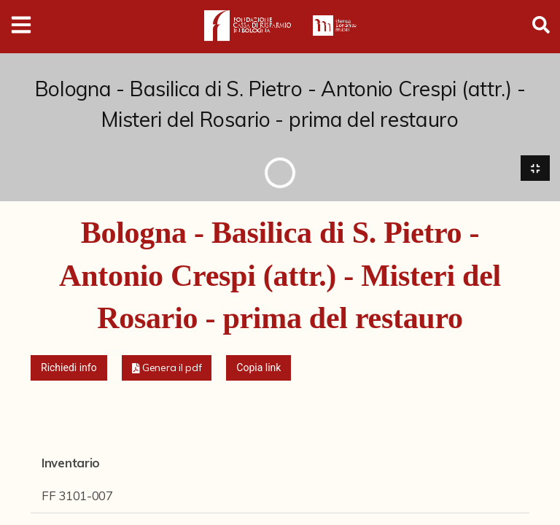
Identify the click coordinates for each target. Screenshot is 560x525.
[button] (167, 368)
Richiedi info (69, 367)
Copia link (258, 367)
